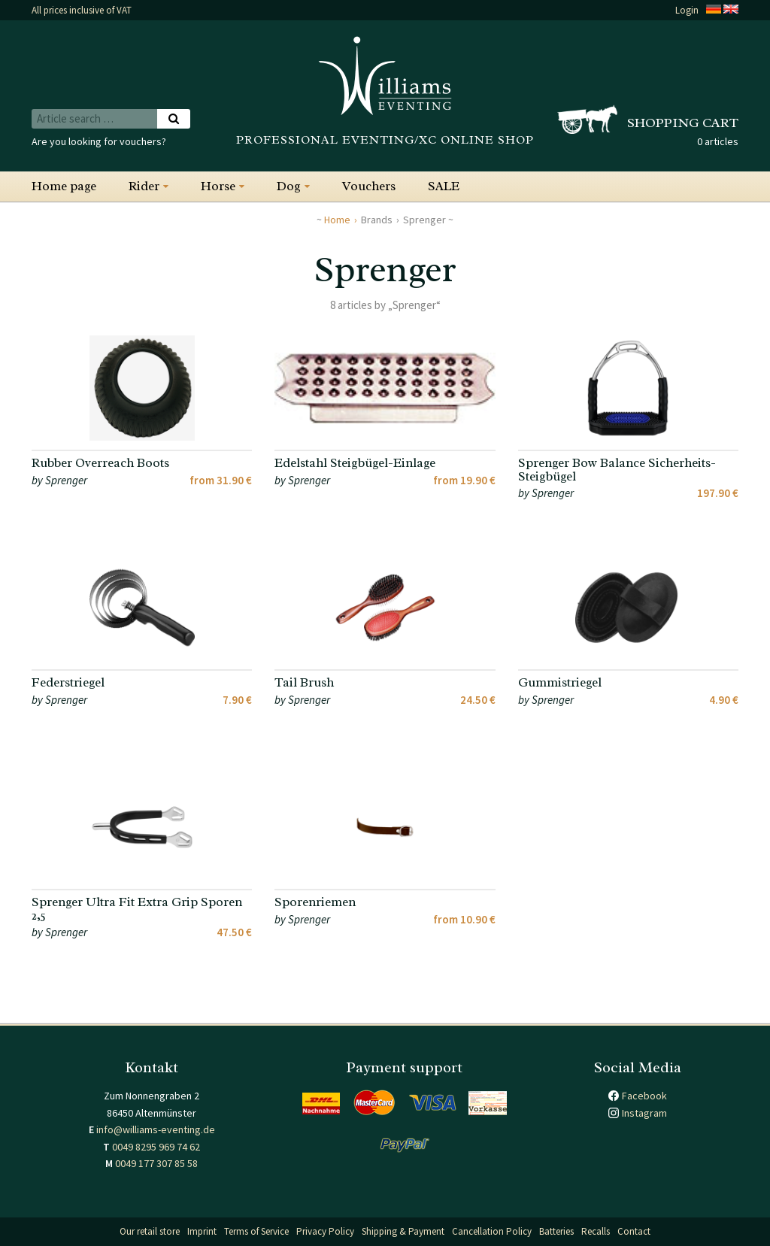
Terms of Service (256, 1231)
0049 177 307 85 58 (156, 1163)
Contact (633, 1231)
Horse (218, 186)
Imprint (202, 1231)
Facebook (644, 1095)
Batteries (556, 1231)
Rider (144, 186)
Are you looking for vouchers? (99, 141)
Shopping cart (682, 122)
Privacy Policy (325, 1231)
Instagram (644, 1113)
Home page (64, 186)
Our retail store (150, 1231)
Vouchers (369, 186)
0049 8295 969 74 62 (156, 1147)
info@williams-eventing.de (155, 1129)
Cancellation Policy (492, 1231)
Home (337, 219)
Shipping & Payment (403, 1231)
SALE (443, 186)
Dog (289, 186)
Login (687, 10)
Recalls (595, 1231)
